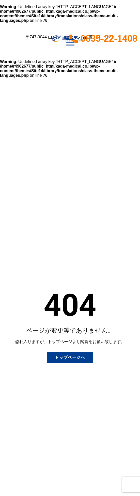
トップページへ (70, 357)
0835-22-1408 (104, 38)
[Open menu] (70, 42)
